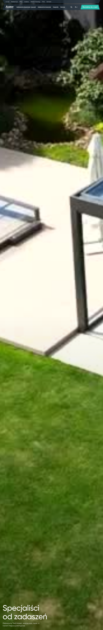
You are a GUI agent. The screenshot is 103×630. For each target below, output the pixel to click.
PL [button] (76, 7)
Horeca (62, 7)
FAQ (43, 1)
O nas (7, 1)
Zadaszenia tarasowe (44, 7)
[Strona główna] (10, 7)
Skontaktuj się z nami (90, 7)
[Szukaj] (71, 7)
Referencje (14, 1)
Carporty (55, 7)
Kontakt (49, 1)
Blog (21, 1)
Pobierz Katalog (35, 1)
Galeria (26, 1)
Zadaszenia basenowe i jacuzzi (26, 7)
